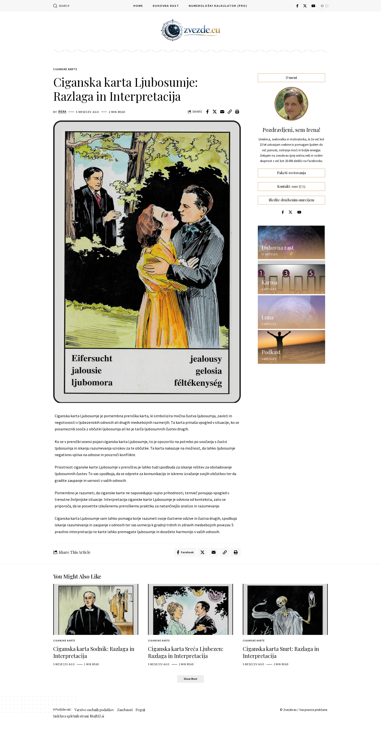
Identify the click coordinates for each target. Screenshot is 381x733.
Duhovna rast (277, 244)
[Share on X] (214, 112)
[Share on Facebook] (207, 112)
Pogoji (140, 712)
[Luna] (291, 309)
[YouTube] (313, 6)
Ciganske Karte (67, 70)
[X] (305, 6)
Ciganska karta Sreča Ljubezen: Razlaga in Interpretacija (185, 654)
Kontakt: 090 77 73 (291, 182)
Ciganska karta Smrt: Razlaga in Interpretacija (281, 654)
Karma (269, 279)
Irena (62, 112)
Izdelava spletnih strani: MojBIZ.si (78, 718)
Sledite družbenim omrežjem (291, 196)
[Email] (222, 112)
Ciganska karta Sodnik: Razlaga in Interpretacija (93, 654)
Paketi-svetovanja (291, 169)
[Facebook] (297, 6)
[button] (61, 6)
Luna (267, 314)
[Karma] (291, 274)
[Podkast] (291, 344)
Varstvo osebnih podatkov (94, 712)
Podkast (271, 349)
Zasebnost (125, 712)
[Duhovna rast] (291, 239)
